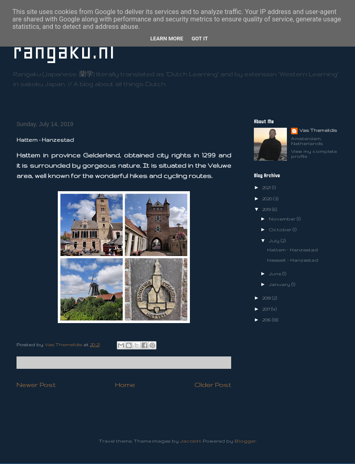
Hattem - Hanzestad (292, 249)
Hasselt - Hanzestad (292, 260)
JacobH (190, 440)
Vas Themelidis (318, 130)
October (281, 229)
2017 (266, 309)
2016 (267, 319)
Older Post (212, 384)
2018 (267, 297)
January (280, 284)
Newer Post (36, 384)
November (283, 218)
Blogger (245, 440)
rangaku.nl (63, 51)
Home (125, 384)
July (275, 240)
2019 (267, 209)
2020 (267, 198)
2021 (267, 187)
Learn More (166, 38)
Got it (200, 38)
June (275, 273)
